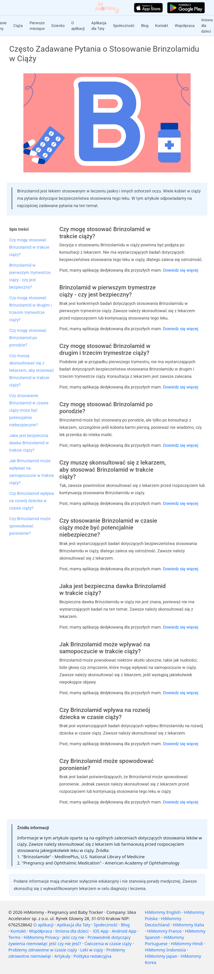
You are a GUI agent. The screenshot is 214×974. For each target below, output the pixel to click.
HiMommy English (163, 912)
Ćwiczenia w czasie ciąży (108, 943)
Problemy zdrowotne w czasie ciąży (42, 950)
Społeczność (123, 25)
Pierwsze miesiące (37, 26)
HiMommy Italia (188, 925)
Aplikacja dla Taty (98, 26)
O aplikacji (78, 26)
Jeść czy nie (73, 937)
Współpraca (185, 25)
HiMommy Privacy (41, 937)
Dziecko (58, 25)
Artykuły (62, 956)
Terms (14, 937)
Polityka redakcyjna (92, 956)
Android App (124, 931)
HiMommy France (164, 931)
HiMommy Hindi (187, 943)
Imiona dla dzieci (207, 25)
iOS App (100, 931)
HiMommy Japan (161, 956)
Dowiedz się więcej (180, 270)
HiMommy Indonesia (165, 950)
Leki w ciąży (91, 950)
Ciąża (18, 25)
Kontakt (161, 25)
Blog (144, 25)
